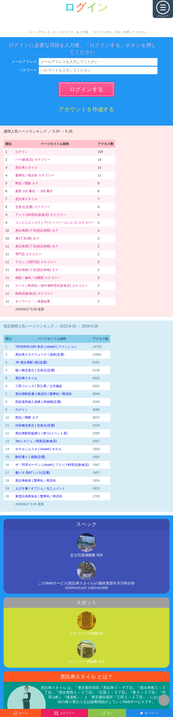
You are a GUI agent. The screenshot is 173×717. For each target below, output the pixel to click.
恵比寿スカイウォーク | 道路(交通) (39, 354)
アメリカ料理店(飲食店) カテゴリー (40, 214)
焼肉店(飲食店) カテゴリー (34, 293)
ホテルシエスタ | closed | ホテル (38, 449)
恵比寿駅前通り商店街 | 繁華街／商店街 (43, 394)
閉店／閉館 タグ (26, 183)
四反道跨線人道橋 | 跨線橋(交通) (38, 402)
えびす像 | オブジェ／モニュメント (40, 488)
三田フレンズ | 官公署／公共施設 (38, 386)
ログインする (86, 89)
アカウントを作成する (86, 109)
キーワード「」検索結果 (32, 301)
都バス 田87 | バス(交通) (32, 472)
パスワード (28, 70)
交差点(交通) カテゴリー (32, 207)
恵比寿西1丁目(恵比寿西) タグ (36, 230)
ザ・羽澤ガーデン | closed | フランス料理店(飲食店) (52, 465)
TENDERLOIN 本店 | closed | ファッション (46, 346)
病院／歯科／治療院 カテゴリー (37, 278)
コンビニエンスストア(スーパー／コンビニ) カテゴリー (54, 222)
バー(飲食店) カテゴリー (32, 159)
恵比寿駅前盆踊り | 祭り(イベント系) (41, 433)
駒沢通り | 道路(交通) (30, 457)
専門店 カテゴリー (28, 254)
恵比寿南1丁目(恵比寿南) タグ (36, 270)
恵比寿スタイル (26, 167)
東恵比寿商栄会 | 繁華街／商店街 (38, 496)
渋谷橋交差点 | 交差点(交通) (35, 425)
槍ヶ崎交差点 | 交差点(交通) (35, 370)
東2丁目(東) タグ (27, 238)
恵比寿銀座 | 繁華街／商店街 (35, 480)
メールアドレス (24, 61)
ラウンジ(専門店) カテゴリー (35, 262)
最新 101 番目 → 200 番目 (34, 191)
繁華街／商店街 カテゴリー (34, 175)
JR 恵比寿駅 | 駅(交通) (31, 362)
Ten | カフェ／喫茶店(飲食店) (36, 441)
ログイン (21, 151)
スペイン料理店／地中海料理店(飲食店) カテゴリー (51, 285)
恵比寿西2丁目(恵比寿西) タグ (36, 246)
